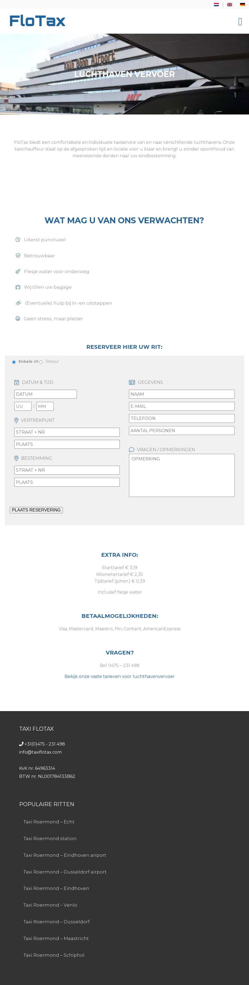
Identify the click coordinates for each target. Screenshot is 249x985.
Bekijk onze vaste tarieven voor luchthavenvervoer (119, 676)
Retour (52, 361)
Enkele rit (28, 361)
